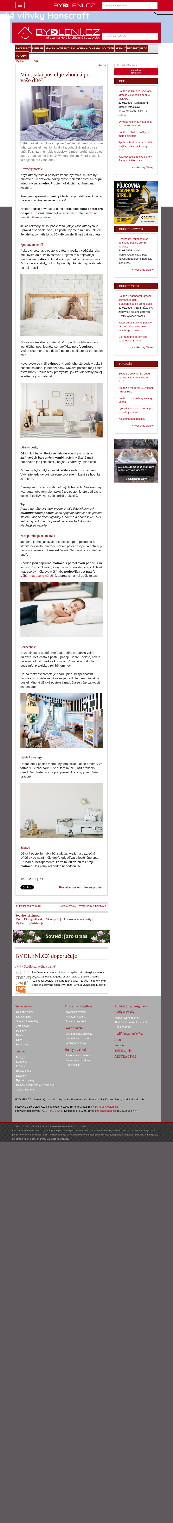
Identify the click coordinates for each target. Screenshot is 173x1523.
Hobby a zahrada (76, 1049)
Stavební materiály (27, 1021)
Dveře (19, 1035)
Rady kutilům (73, 1064)
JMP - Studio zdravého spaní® (35, 966)
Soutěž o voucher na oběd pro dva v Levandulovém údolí (134, 377)
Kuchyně (21, 1057)
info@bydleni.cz (108, 1106)
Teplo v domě (123, 1026)
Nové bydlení (74, 1028)
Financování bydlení (78, 1006)
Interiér (20, 1051)
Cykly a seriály (124, 1012)
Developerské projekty (79, 1033)
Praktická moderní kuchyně (131, 1022)
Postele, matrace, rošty (77, 919)
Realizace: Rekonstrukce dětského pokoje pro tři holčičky (133, 242)
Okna (19, 1039)
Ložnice (20, 1066)
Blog (117, 1039)
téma (102, 65)
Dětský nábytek (33, 919)
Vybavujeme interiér (127, 1017)
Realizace (22, 1044)
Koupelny (21, 1061)
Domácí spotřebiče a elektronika (35, 1085)
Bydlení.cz (22, 61)
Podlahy (21, 1030)
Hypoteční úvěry (75, 1016)
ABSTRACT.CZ (125, 1056)
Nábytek (21, 1075)
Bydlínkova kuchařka (128, 1034)
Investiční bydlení (76, 1011)
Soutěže (119, 1045)
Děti (18, 919)
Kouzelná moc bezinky (131, 418)
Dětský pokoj (53, 919)
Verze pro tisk (93, 887)
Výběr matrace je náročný (38, 575)
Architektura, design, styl (131, 1006)
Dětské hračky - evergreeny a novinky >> (83, 905)
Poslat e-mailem (70, 887)
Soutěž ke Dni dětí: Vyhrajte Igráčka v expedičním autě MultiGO (135, 94)
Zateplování (23, 1025)
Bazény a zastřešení (78, 1055)
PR (41, 879)
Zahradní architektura (78, 1060)
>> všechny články (143, 167)
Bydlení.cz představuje (29, 923)
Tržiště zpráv (123, 1050)
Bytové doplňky (25, 1080)
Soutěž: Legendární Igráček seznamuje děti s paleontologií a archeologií (135, 299)
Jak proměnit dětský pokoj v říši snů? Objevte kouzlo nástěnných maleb (135, 326)
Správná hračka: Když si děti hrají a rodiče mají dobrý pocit (135, 146)
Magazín (125, 363)
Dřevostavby (23, 1016)
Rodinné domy (24, 1011)
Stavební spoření (76, 1021)
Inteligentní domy (76, 1043)
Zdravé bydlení (25, 1089)
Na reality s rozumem (78, 1038)
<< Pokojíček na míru (28, 905)
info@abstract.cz (105, 1110)
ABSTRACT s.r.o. (52, 1110)
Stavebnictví (23, 1006)
